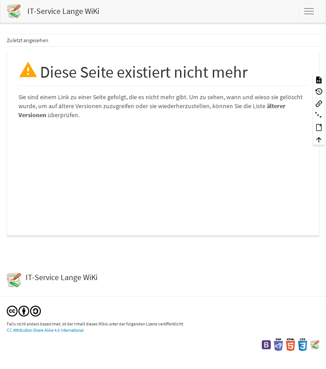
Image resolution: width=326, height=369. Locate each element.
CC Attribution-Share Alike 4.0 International (45, 330)
